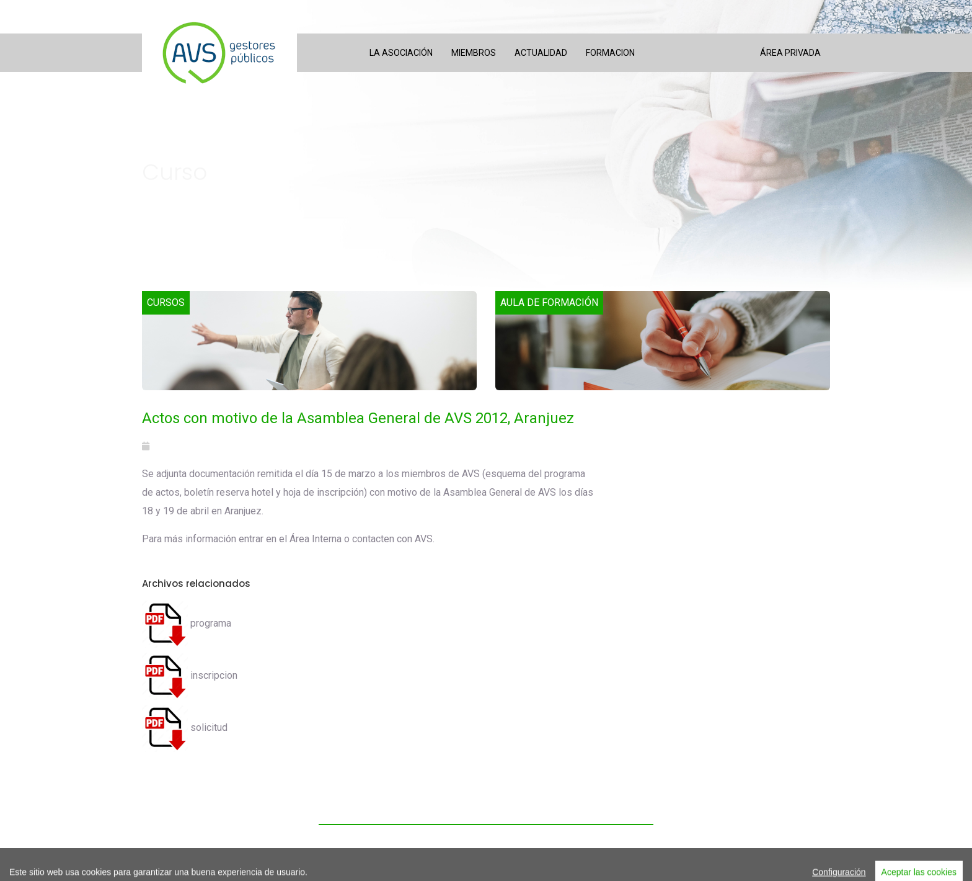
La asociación (401, 53)
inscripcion (189, 675)
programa (186, 623)
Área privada (790, 53)
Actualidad (541, 53)
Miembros (473, 53)
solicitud (185, 727)
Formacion (610, 53)
